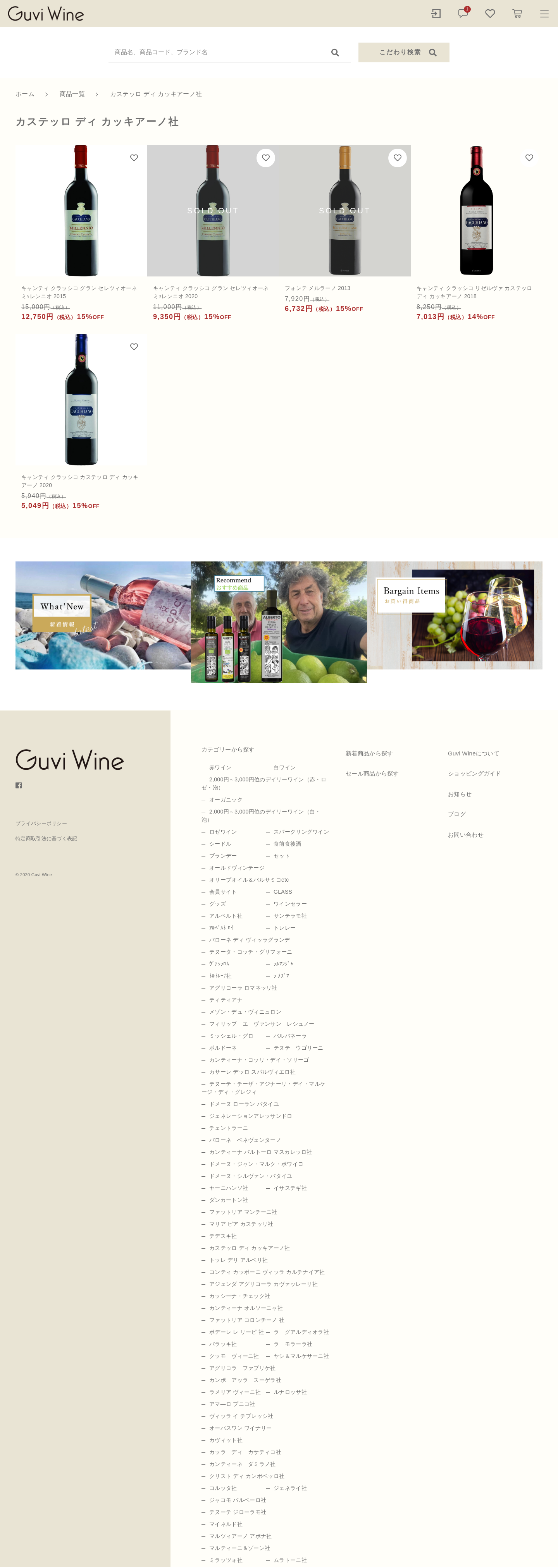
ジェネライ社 (290, 1488)
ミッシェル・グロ (231, 1036)
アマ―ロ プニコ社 (232, 1404)
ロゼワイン (223, 832)
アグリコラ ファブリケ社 (242, 1368)
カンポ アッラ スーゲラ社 (245, 1380)
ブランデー (223, 856)
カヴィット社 (226, 1440)
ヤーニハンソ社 (228, 1188)
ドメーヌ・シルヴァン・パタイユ (251, 1176)
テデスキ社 (223, 1236)
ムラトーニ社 (290, 1560)
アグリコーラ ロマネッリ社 (243, 988)
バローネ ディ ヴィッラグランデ (249, 940)
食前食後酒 (287, 844)
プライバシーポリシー (41, 823)
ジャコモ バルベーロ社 (237, 1500)
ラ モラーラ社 (293, 1344)
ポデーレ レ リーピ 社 (236, 1332)
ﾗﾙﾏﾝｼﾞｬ (283, 964)
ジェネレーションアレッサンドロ (251, 1116)
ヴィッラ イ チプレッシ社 (241, 1416)
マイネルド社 (226, 1524)
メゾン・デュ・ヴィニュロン (245, 1012)
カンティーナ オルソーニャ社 (246, 1308)
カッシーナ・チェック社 (239, 1296)
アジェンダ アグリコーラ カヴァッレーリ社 (263, 1284)
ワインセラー (290, 904)
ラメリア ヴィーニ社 (235, 1392)
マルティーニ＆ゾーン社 (239, 1548)
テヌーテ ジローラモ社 (237, 1512)
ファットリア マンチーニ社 (243, 1212)
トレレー (285, 928)
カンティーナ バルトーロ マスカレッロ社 (260, 1152)
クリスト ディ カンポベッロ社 (246, 1476)
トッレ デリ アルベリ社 (238, 1260)
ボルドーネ (223, 1048)
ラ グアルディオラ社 (301, 1332)
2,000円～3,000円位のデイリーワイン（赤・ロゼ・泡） (264, 783)
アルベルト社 (226, 916)
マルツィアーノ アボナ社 (240, 1536)
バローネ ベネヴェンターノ (245, 1140)
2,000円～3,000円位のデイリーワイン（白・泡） (261, 815)
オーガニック (226, 799)
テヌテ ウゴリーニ (299, 1048)
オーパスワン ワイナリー (240, 1428)
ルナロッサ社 (290, 1392)
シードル (220, 844)
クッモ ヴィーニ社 (234, 1356)
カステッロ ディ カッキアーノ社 (249, 1248)
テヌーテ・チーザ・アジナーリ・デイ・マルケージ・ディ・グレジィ (264, 1088)
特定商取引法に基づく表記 (47, 838)
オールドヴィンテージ (237, 868)
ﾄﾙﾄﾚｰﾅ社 (220, 976)
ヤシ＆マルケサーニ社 (301, 1356)
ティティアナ (226, 1000)
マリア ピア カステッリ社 (241, 1224)
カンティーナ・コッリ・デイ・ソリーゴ (259, 1060)
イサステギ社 (290, 1188)
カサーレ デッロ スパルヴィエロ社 (252, 1072)
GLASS (283, 892)
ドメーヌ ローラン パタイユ (244, 1104)
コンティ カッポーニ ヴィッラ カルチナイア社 (267, 1272)
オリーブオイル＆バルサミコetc (249, 880)
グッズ (217, 904)
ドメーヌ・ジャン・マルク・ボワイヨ (256, 1164)
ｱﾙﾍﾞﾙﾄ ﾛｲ (221, 928)
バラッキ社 (223, 1344)
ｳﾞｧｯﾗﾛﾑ (219, 964)
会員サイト (223, 892)
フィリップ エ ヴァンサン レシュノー (262, 1024)
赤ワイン (220, 767)
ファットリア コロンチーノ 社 (246, 1320)
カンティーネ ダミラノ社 (242, 1464)
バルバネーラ (290, 1036)
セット (282, 856)
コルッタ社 (223, 1488)
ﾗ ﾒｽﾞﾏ (281, 976)
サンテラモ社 (290, 916)
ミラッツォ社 (226, 1560)
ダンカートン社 (228, 1200)
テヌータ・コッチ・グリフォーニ (251, 952)
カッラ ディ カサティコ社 (245, 1452)
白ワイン (285, 767)
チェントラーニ (228, 1128)
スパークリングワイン (301, 832)
